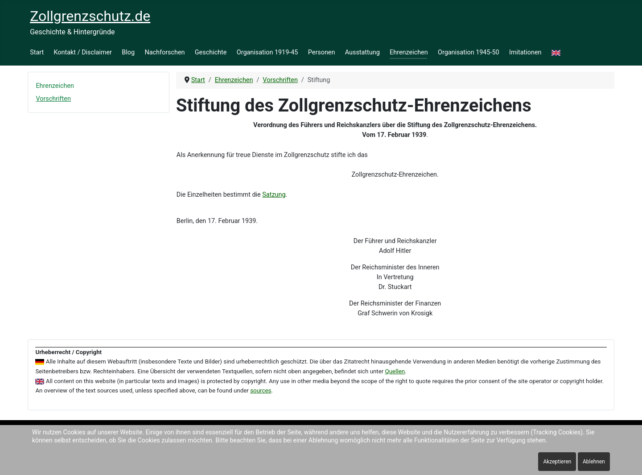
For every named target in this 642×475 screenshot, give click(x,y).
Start (37, 52)
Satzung (273, 194)
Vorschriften (53, 99)
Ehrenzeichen (409, 52)
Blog (128, 52)
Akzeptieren (557, 461)
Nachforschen (164, 52)
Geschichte (211, 52)
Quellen (395, 371)
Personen (321, 52)
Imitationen (525, 52)
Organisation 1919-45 (267, 52)
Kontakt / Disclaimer (83, 52)
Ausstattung (362, 52)
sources (260, 390)
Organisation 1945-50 (468, 52)
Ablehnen (594, 461)
